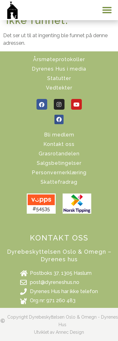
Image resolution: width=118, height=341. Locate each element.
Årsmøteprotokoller (59, 59)
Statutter (59, 78)
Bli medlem (59, 135)
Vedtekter (59, 88)
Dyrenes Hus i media (59, 69)
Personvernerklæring (59, 173)
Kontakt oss (59, 144)
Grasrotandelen (59, 154)
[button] (107, 10)
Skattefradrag (59, 182)
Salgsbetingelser (59, 163)
